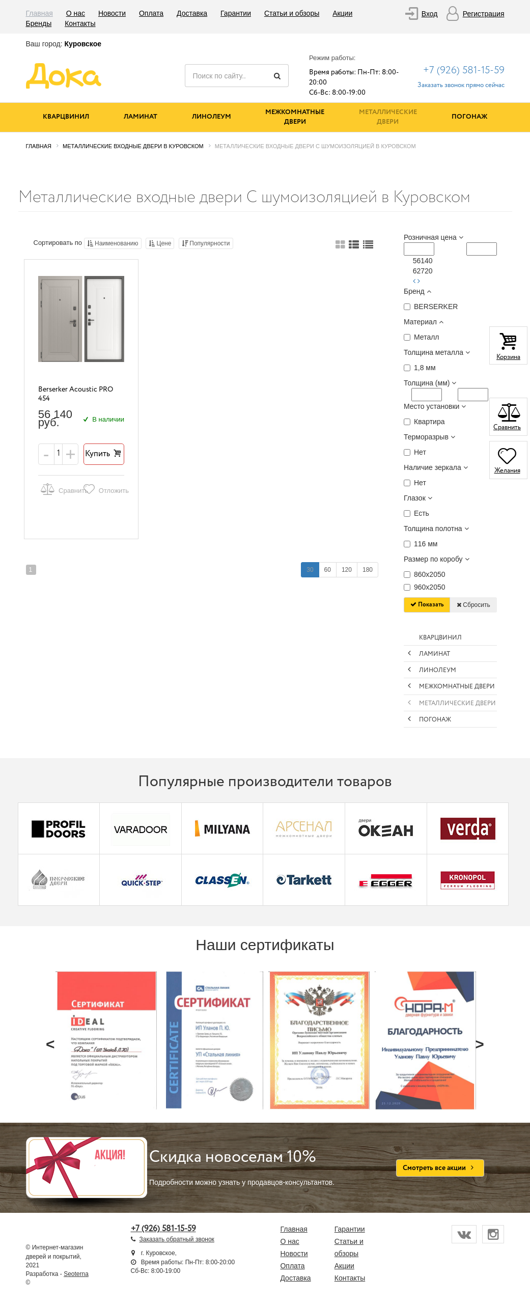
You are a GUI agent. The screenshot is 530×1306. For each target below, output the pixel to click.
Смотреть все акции (440, 1168)
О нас (75, 13)
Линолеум (211, 117)
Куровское (83, 44)
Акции (342, 13)
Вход (430, 14)
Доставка (192, 13)
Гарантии (235, 13)
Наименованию (112, 243)
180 (367, 569)
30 (309, 569)
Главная (39, 13)
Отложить (102, 489)
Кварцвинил (66, 117)
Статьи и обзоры (291, 13)
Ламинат (140, 117)
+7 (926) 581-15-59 (464, 70)
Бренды (39, 23)
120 (347, 569)
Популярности (206, 243)
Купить (104, 454)
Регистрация (484, 14)
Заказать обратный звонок (177, 1239)
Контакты (80, 23)
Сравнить (60, 489)
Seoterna (76, 1273)
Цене (160, 243)
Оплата (151, 13)
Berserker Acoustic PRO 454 (75, 394)
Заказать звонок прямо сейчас (461, 85)
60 (327, 569)
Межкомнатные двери (294, 117)
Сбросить (473, 604)
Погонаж (469, 117)
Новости (112, 13)
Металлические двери (388, 117)
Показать (427, 604)
